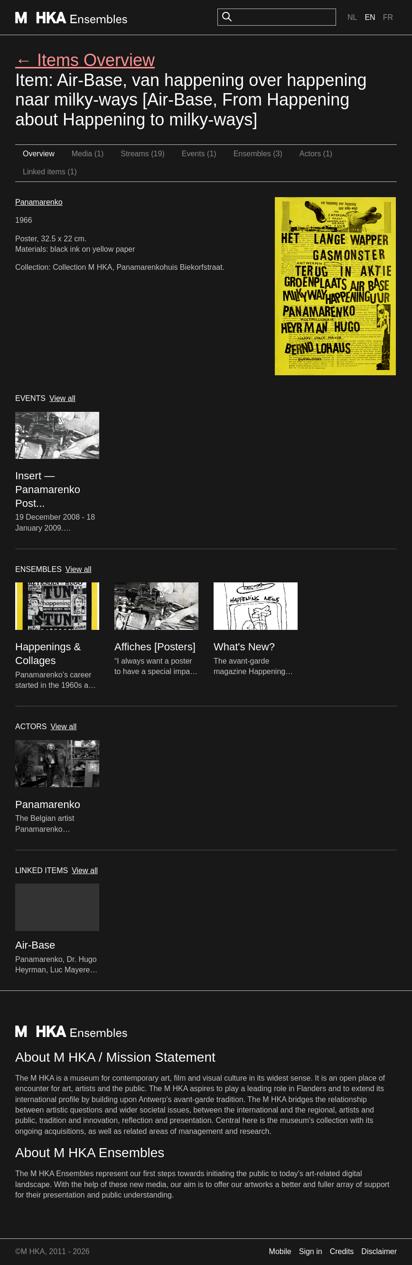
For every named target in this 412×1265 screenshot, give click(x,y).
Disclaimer (379, 1251)
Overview (39, 154)
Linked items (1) (50, 172)
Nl (352, 17)
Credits (342, 1251)
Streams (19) (142, 154)
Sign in (310, 1251)
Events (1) (199, 154)
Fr (388, 17)
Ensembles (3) (258, 154)
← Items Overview (85, 60)
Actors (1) (316, 154)
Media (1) (88, 154)
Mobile (280, 1251)
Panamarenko (39, 202)
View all (62, 398)
